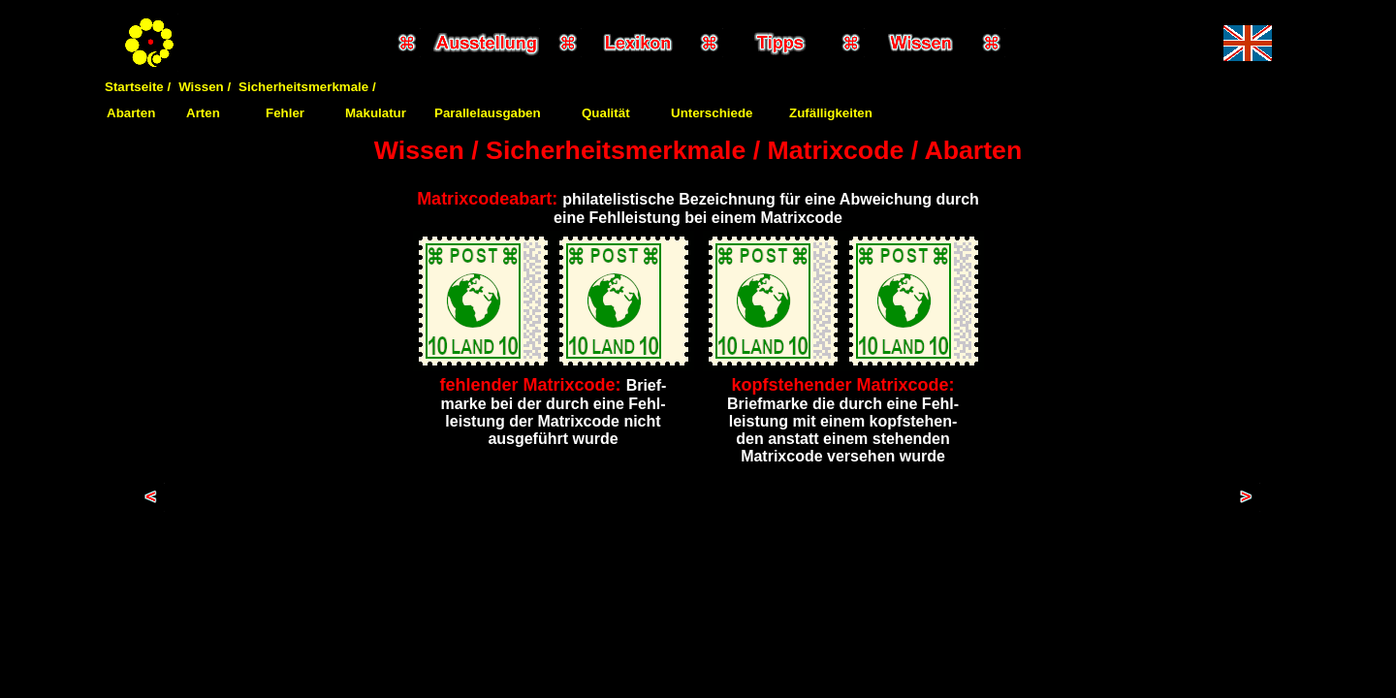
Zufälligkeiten (830, 113)
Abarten (131, 113)
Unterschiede (711, 113)
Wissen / (204, 86)
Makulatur (375, 113)
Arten (203, 113)
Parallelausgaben (487, 113)
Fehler (285, 113)
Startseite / (138, 86)
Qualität (606, 113)
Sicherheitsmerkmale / (307, 86)
